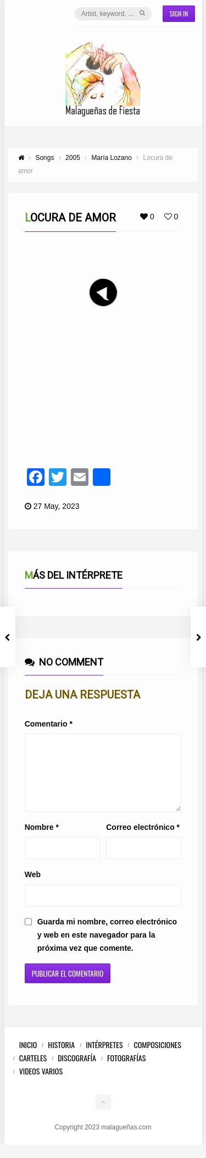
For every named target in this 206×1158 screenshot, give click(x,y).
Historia (61, 1057)
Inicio (28, 1057)
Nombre (42, 840)
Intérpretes (104, 1057)
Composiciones (157, 1057)
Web (33, 887)
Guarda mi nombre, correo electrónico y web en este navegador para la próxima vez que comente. (107, 948)
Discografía (77, 1071)
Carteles (33, 1071)
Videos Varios (41, 1084)
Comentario (49, 723)
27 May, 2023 (57, 506)
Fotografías (126, 1071)
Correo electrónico (143, 840)
